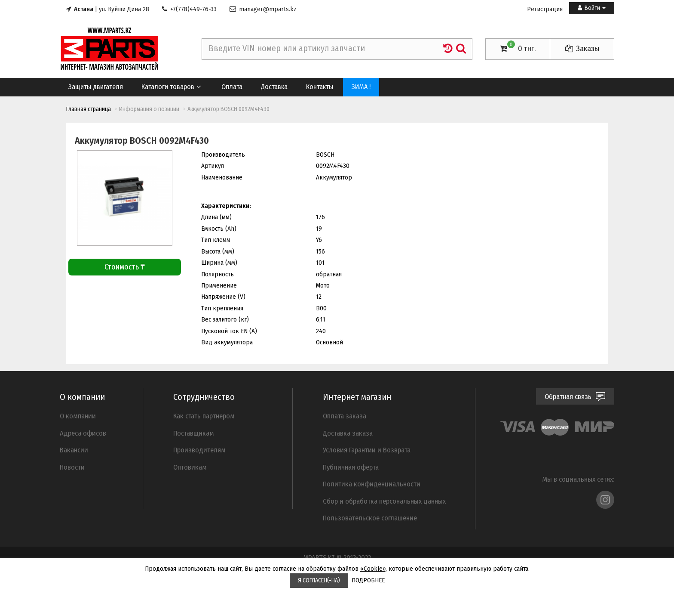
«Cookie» (373, 568)
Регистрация (545, 9)
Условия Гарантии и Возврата (367, 450)
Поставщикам (193, 433)
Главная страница (88, 109)
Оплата (231, 87)
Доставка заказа (348, 433)
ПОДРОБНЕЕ (368, 580)
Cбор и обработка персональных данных (384, 501)
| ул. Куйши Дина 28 (107, 9)
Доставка (274, 87)
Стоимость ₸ (124, 267)
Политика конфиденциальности (371, 484)
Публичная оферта (351, 467)
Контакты (319, 87)
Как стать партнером (204, 415)
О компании (78, 415)
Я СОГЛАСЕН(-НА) (319, 580)
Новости (72, 467)
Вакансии (74, 450)
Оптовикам (190, 467)
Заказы (582, 48)
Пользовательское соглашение (370, 518)
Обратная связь (575, 396)
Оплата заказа (344, 415)
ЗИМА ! (361, 87)
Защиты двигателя (95, 87)
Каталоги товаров (171, 87)
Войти (592, 8)
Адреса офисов (83, 433)
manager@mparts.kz (263, 9)
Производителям (199, 450)
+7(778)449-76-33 (189, 9)
